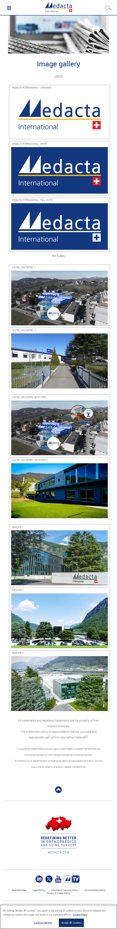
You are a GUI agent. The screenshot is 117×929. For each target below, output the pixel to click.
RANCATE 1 (17, 527)
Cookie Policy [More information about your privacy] (80, 914)
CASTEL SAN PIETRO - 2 (24, 330)
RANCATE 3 (17, 653)
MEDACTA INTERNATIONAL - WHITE (29, 143)
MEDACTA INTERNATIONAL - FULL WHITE (32, 200)
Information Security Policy (64, 890)
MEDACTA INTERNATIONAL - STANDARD (31, 87)
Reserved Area (19, 890)
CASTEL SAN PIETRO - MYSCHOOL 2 (30, 460)
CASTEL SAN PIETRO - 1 (24, 267)
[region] (58, 917)
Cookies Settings (43, 922)
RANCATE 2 (17, 590)
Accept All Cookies (71, 922)
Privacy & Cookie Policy (58, 893)
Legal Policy (39, 890)
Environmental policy (95, 890)
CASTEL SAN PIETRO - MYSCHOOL (29, 397)
